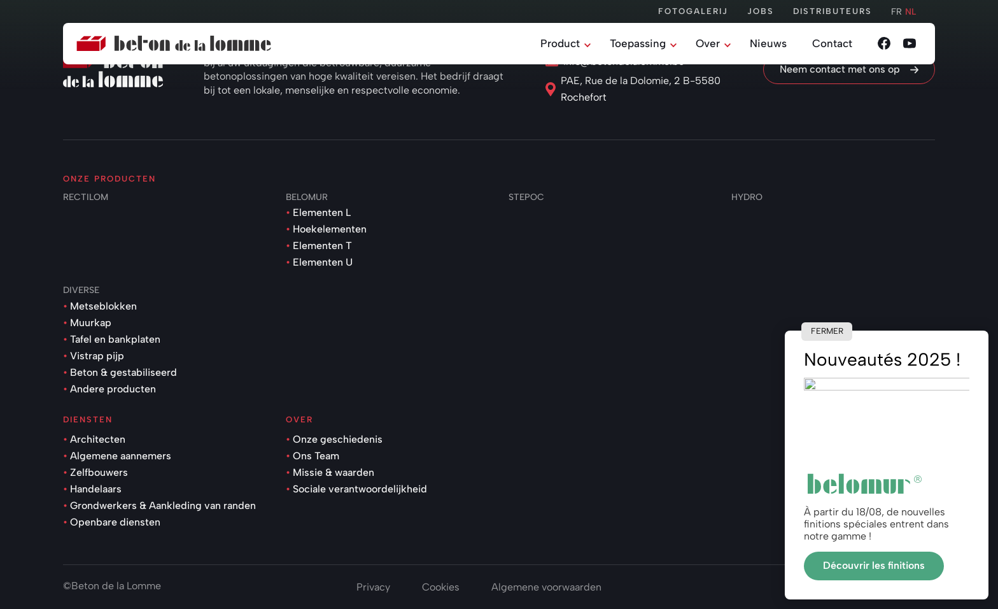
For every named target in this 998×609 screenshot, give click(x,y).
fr (896, 11)
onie (925, 586)
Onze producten (109, 178)
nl (910, 11)
